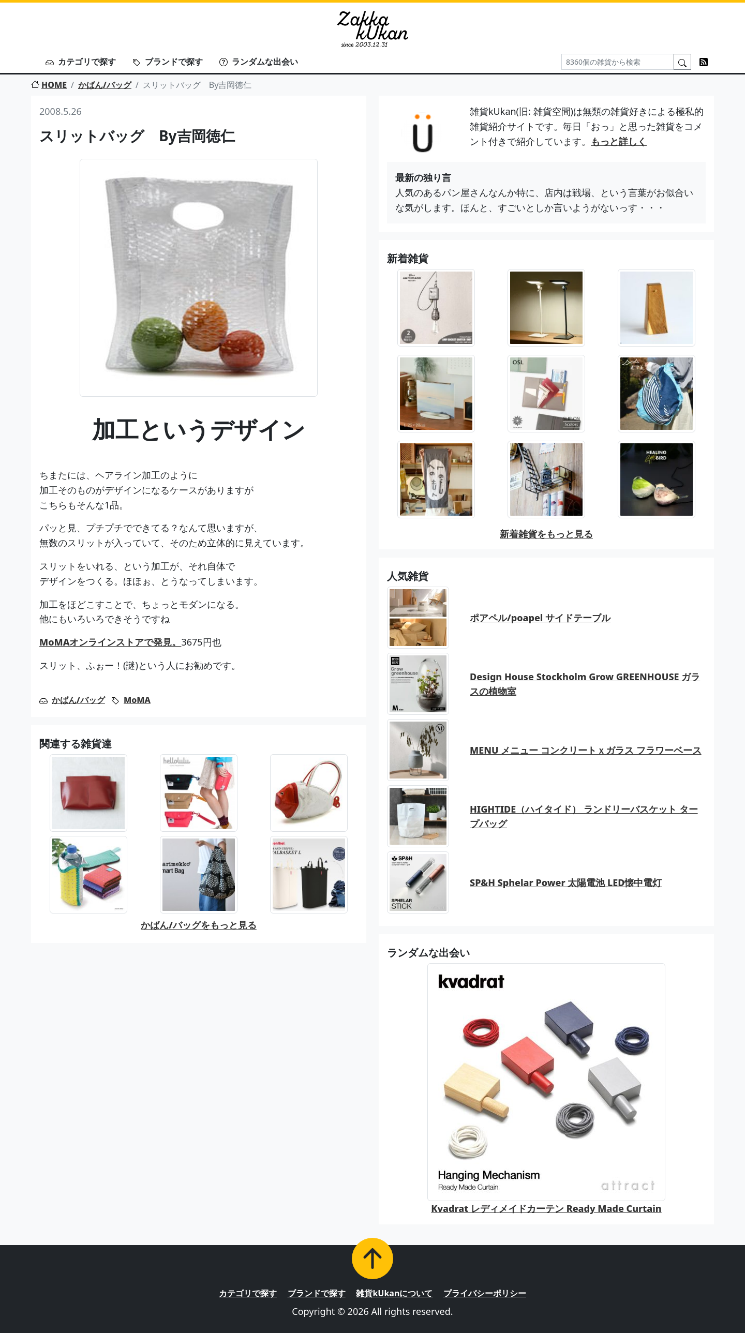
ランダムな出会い (258, 61)
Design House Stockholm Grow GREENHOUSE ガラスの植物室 (585, 684)
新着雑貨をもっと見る (546, 534)
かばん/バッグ (104, 85)
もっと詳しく (619, 141)
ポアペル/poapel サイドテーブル (540, 617)
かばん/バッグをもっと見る (199, 925)
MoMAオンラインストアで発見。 (110, 642)
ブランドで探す (167, 61)
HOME (49, 85)
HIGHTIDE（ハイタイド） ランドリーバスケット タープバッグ (584, 816)
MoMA (137, 700)
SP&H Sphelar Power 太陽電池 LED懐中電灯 (566, 882)
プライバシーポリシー (484, 1293)
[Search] (617, 62)
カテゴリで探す (81, 61)
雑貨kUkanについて (394, 1293)
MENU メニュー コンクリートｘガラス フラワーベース (586, 750)
